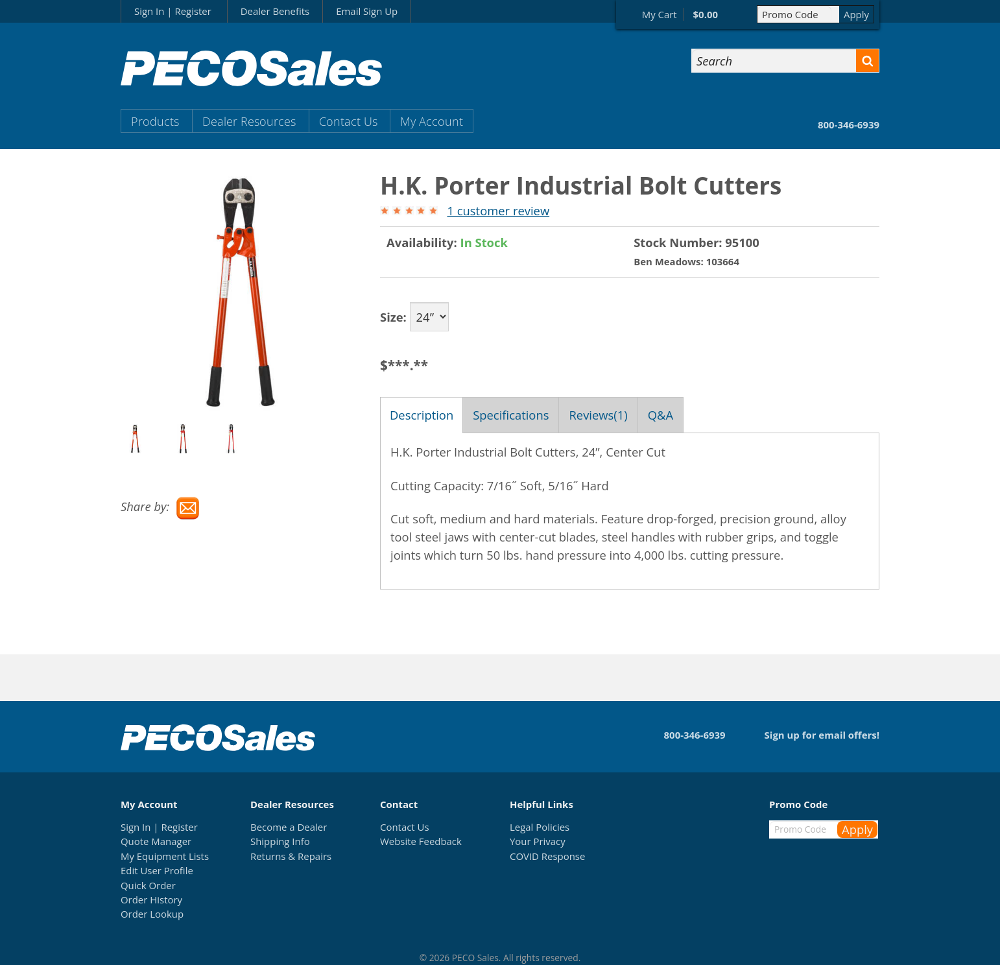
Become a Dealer (288, 826)
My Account (431, 121)
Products (155, 121)
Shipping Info (280, 841)
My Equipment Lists (165, 856)
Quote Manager (156, 841)
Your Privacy (537, 841)
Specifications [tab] (511, 415)
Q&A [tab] (660, 415)
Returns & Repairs (290, 856)
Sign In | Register (172, 11)
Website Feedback (421, 841)
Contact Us (348, 121)
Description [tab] (421, 415)
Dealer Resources (249, 121)
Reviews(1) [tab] (598, 415)
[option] (145, 438)
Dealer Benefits (275, 11)
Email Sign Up (367, 11)
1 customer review (498, 210)
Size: (393, 317)
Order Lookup (152, 913)
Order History (151, 899)
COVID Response (547, 856)
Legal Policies (539, 826)
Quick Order (148, 885)
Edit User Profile (157, 870)
